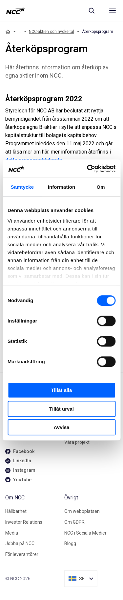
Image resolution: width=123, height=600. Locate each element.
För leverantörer (21, 554)
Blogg (70, 543)
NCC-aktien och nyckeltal (51, 31)
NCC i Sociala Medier (85, 533)
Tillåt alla (61, 390)
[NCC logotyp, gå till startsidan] (15, 10)
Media (11, 533)
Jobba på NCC (19, 543)
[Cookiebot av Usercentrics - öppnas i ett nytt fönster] (87, 168)
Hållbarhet (16, 511)
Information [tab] (61, 187)
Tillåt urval (61, 409)
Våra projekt (77, 442)
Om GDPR (74, 522)
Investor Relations (23, 522)
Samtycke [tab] (22, 187)
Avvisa (62, 427)
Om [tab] (101, 187)
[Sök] (91, 10)
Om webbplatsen (82, 511)
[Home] (7, 31)
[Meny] (112, 10)
